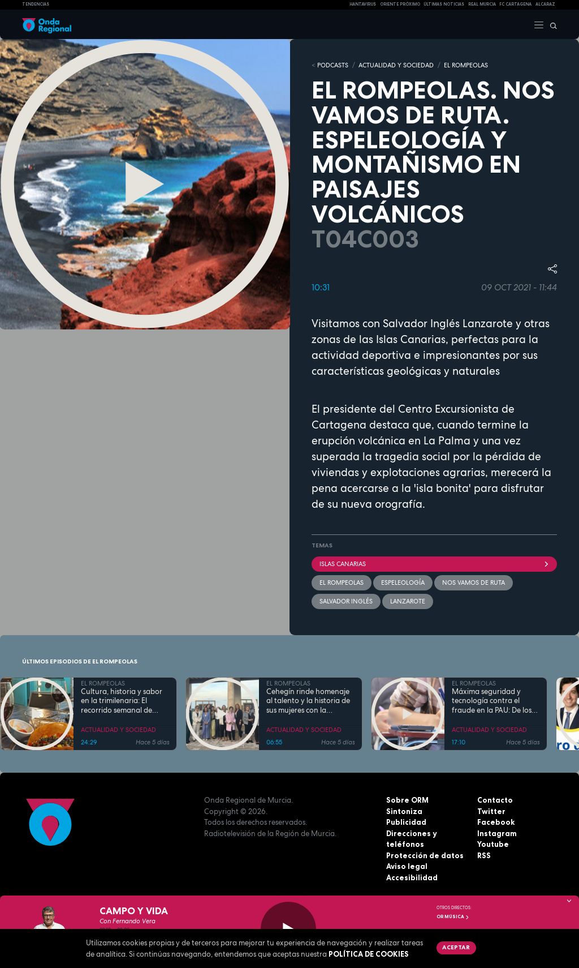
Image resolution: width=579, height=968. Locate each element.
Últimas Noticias (444, 4)
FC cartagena (515, 4)
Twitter (491, 811)
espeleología (403, 582)
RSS (484, 855)
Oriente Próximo (400, 4)
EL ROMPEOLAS (466, 65)
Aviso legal (406, 866)
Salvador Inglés (346, 601)
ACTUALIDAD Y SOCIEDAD (396, 65)
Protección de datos (425, 855)
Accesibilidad (412, 877)
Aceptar (456, 947)
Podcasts (332, 65)
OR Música (453, 916)
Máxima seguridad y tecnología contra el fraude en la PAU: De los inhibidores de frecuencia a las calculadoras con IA (494, 701)
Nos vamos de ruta (473, 582)
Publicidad (406, 821)
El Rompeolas (341, 582)
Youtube (493, 844)
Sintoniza (404, 811)
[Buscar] (551, 24)
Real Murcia (482, 4)
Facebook (496, 821)
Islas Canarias (434, 564)
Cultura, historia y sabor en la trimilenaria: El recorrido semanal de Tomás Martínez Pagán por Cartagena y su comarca (121, 701)
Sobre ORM (407, 799)
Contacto (495, 799)
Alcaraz (545, 4)
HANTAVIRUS (362, 4)
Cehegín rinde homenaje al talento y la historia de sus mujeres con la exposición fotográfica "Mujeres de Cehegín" (308, 701)
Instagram (497, 833)
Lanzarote (407, 601)
